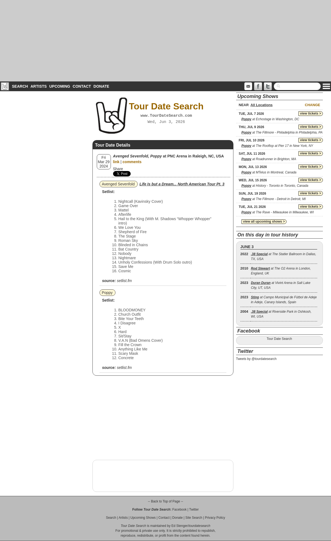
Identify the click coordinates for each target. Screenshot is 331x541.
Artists (38, 86)
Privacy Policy (215, 518)
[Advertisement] (165, 41)
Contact (82, 86)
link (116, 162)
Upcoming (59, 86)
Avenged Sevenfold (118, 184)
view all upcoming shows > (264, 221)
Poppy (107, 292)
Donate (101, 86)
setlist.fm (124, 281)
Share (118, 169)
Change (312, 105)
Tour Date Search (279, 339)
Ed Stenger (179, 526)
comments (132, 162)
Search (20, 86)
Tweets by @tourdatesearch (256, 359)
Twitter (194, 509)
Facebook (179, 509)
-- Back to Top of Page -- (165, 501)
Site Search (193, 518)
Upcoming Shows (143, 518)
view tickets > (310, 113)
